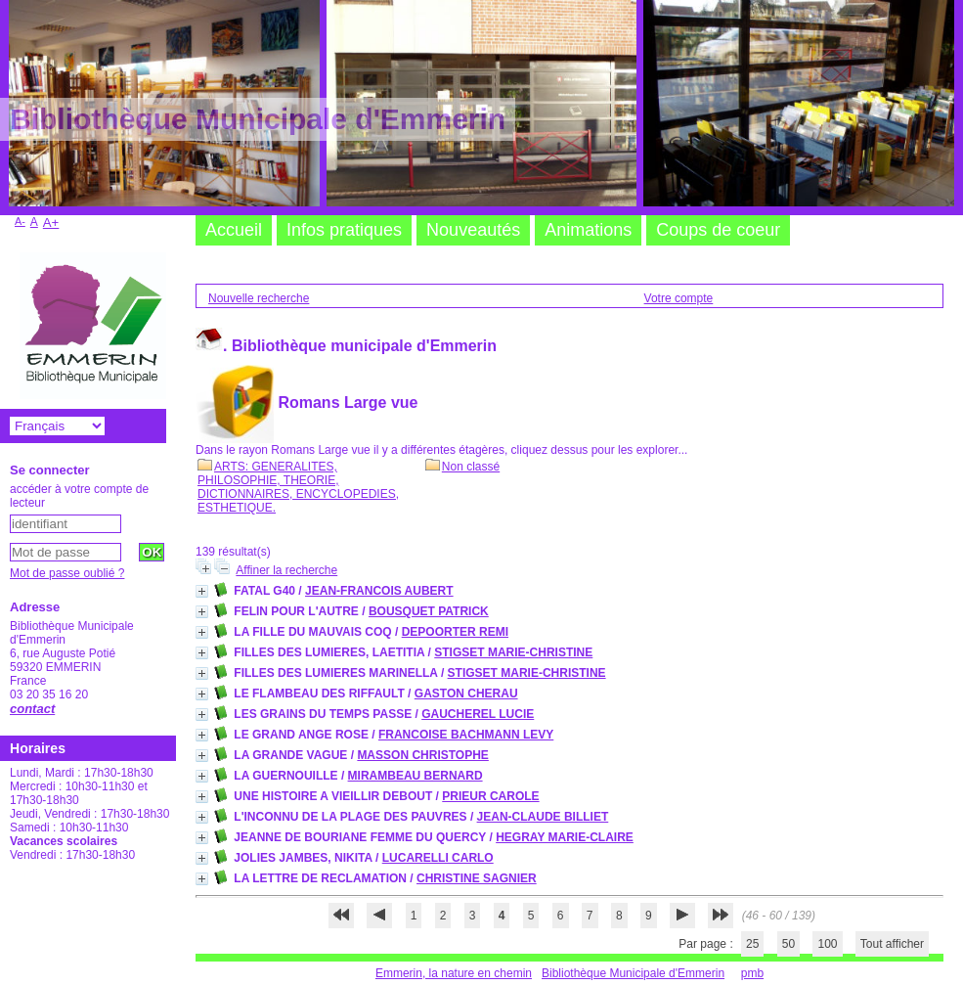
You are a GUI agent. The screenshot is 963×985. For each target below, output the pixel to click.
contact (32, 708)
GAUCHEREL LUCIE (477, 714)
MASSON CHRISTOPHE (422, 755)
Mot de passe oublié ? (67, 573)
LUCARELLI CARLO (438, 858)
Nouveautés (473, 230)
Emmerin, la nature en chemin (453, 973)
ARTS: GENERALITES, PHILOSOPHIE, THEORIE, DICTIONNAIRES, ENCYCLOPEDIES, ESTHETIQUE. (298, 487)
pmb (752, 973)
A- (20, 221)
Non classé (462, 466)
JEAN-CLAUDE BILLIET (543, 817)
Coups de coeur (718, 230)
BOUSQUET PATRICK (429, 611)
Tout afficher (892, 944)
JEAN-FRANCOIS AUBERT (379, 591)
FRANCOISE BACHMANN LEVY (465, 734)
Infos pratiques (344, 230)
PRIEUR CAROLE (490, 796)
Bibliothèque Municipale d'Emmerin (633, 973)
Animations (588, 230)
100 (827, 944)
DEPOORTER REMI (455, 632)
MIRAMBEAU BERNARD (415, 776)
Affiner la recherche (286, 570)
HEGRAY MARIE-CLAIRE (565, 837)
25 (752, 944)
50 (788, 944)
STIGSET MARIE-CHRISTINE (513, 652)
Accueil (233, 230)
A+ (51, 222)
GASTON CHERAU (466, 693)
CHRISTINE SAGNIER (476, 878)
